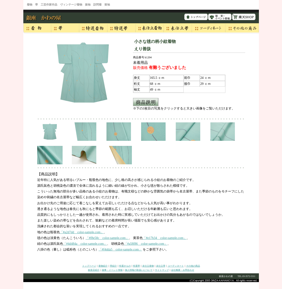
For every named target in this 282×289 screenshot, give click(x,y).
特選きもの (125, 266)
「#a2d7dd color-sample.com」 (82, 232)
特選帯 (136, 266)
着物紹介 (103, 266)
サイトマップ (162, 270)
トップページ (89, 266)
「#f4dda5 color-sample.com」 (120, 249)
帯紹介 (113, 266)
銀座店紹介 (94, 270)
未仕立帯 (160, 266)
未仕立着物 (148, 266)
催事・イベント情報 (112, 270)
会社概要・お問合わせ (182, 270)
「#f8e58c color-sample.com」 (107, 238)
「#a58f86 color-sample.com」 (145, 243)
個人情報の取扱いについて (139, 270)
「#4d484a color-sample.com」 (85, 243)
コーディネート (176, 266)
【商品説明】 (48, 174)
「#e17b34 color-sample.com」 (165, 238)
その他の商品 (193, 266)
